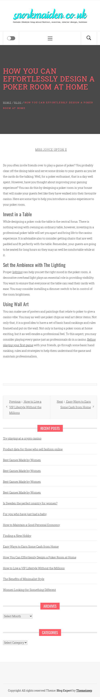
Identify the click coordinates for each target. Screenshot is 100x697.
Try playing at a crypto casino (22, 438)
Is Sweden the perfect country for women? (30, 503)
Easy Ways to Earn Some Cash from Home (31, 546)
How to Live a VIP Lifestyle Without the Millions (34, 568)
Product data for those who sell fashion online (33, 449)
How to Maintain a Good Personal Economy (31, 525)
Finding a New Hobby (17, 536)
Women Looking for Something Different (29, 590)
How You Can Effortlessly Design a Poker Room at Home (39, 557)
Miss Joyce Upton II (51, 150)
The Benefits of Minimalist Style (23, 579)
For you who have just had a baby (25, 514)
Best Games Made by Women (22, 460)
